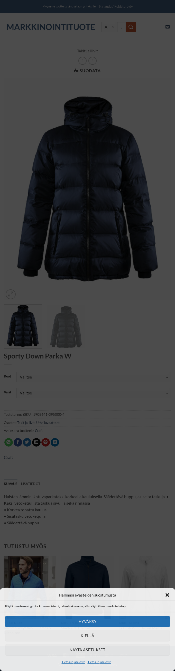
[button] (167, 595)
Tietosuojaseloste (73, 662)
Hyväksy (87, 621)
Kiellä (87, 635)
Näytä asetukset (88, 649)
